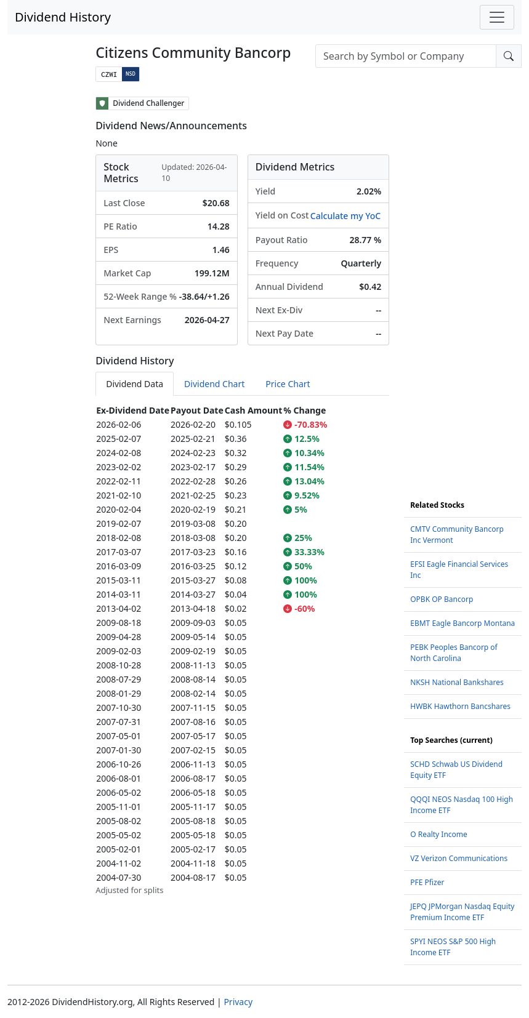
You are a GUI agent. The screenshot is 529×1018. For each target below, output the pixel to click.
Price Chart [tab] (287, 384)
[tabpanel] (242, 650)
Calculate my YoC (345, 216)
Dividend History (63, 17)
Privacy (238, 1002)
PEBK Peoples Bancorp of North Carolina (454, 652)
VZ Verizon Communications (458, 858)
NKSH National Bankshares (457, 682)
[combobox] (405, 56)
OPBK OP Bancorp (441, 599)
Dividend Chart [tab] (214, 384)
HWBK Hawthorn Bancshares (460, 706)
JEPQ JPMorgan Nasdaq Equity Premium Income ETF (462, 912)
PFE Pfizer (427, 882)
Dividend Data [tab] (134, 384)
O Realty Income (438, 834)
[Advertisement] (463, 281)
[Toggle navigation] (497, 17)
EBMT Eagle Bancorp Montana (462, 623)
